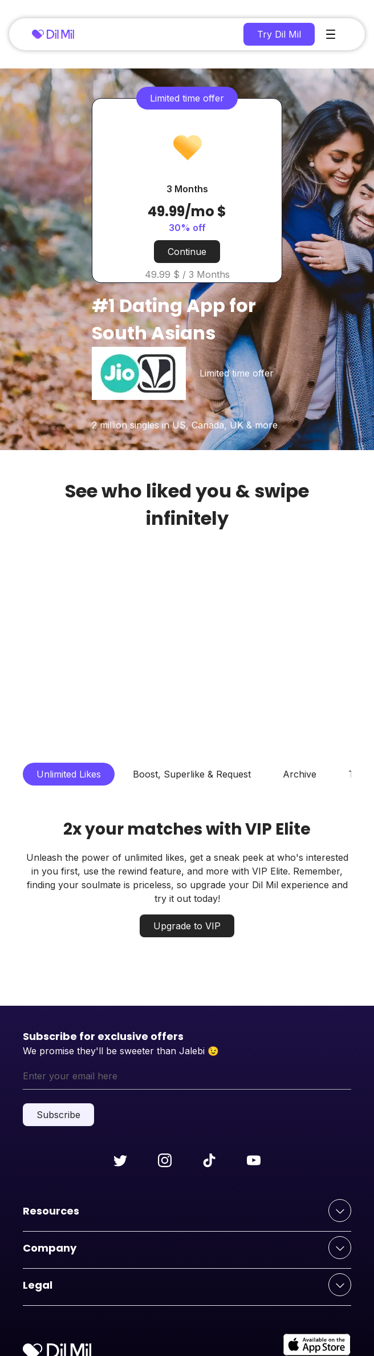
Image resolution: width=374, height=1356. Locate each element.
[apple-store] (317, 1344)
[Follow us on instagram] (165, 1160)
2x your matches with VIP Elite (187, 829)
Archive (299, 774)
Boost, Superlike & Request (192, 774)
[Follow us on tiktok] (209, 1160)
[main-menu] (331, 34)
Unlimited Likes (68, 774)
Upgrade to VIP (187, 926)
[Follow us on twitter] (120, 1160)
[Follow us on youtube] (254, 1160)
